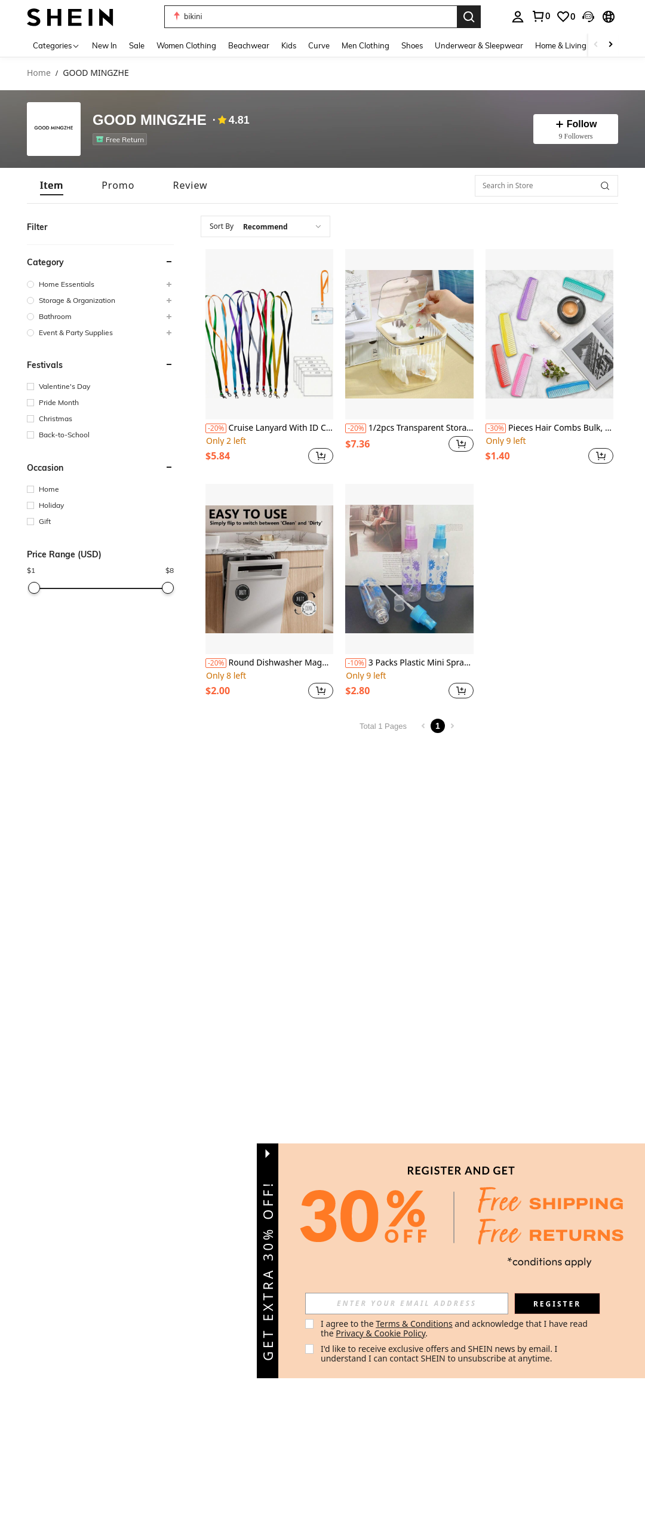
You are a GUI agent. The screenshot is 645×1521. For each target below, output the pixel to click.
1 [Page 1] (437, 726)
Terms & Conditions (414, 1323)
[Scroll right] (610, 45)
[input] (406, 1303)
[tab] (51, 185)
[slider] (34, 588)
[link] (540, 16)
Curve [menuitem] (319, 45)
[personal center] (518, 17)
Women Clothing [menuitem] (186, 45)
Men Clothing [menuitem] (365, 45)
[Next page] (452, 726)
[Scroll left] (596, 45)
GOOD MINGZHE (150, 120)
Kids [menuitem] (288, 45)
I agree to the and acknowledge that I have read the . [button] (455, 1328)
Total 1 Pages (383, 726)
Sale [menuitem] (137, 45)
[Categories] (56, 45)
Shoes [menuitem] (412, 45)
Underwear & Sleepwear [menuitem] (479, 45)
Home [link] (39, 73)
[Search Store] (605, 185)
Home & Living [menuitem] (560, 45)
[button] (310, 16)
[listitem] (122, 139)
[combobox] (265, 226)
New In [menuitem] (104, 45)
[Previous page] (423, 726)
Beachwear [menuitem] (248, 45)
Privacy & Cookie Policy (380, 1333)
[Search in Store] (546, 186)
